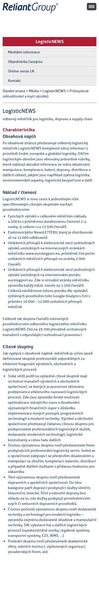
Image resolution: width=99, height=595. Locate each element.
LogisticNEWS (50, 41)
